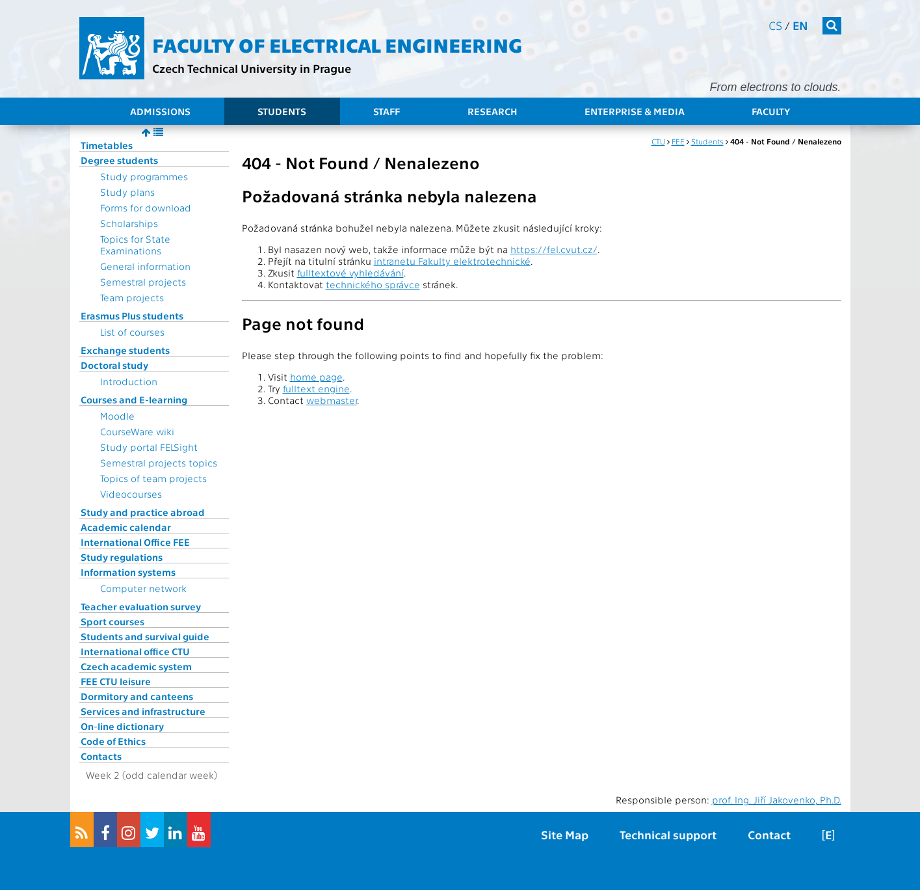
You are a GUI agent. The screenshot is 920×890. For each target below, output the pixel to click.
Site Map (564, 834)
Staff (386, 111)
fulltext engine (316, 388)
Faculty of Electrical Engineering (337, 44)
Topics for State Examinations (135, 244)
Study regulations (122, 557)
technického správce (373, 284)
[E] (828, 834)
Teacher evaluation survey (141, 606)
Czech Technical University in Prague (251, 68)
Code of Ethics (113, 741)
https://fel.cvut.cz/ (554, 249)
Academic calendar (126, 527)
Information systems (128, 572)
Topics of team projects (153, 478)
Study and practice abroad (143, 512)
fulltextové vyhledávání (350, 272)
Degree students (119, 160)
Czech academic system (136, 666)
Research (492, 111)
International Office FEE (135, 542)
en (800, 25)
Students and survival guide (145, 636)
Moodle (117, 416)
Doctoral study (114, 365)
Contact (769, 834)
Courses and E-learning (134, 399)
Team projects (132, 297)
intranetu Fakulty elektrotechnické (452, 261)
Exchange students (125, 350)
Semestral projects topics (158, 462)
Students (281, 111)
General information (145, 266)
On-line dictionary (122, 726)
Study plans (127, 192)
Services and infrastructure (143, 711)
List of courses (132, 332)
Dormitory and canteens (137, 696)
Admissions (160, 111)
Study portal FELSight (149, 447)
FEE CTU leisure (116, 681)
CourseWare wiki (137, 431)
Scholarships (129, 223)
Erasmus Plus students (132, 315)
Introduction (128, 381)
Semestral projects (143, 282)
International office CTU (135, 651)
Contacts (101, 756)
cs (775, 25)
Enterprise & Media (635, 111)
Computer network (143, 588)
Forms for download (145, 207)
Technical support (668, 834)
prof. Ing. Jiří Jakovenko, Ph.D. (776, 799)
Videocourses (131, 494)
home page (316, 377)
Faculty (771, 111)
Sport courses (112, 621)
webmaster (331, 400)
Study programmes (144, 176)
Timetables (107, 145)
